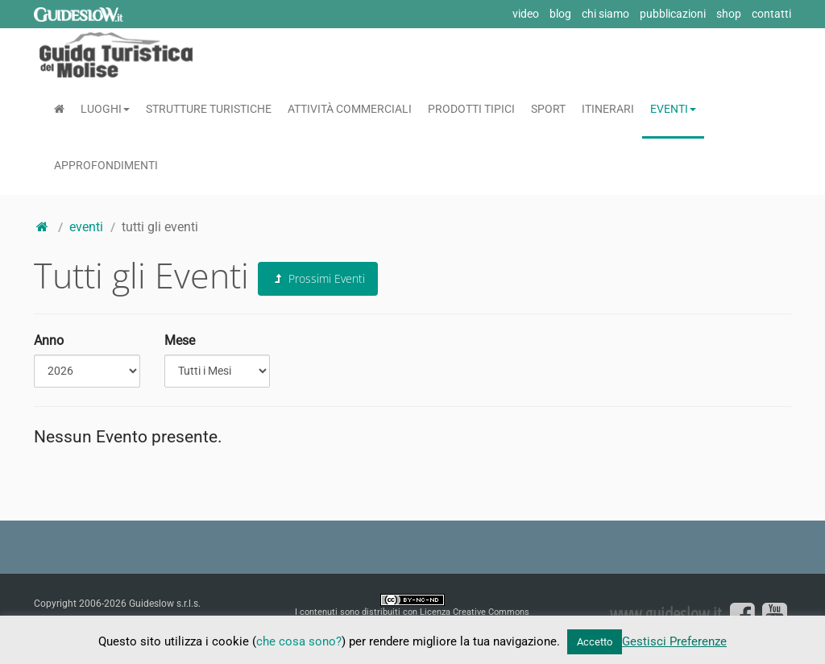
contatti (771, 14)
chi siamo (605, 14)
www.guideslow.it (665, 612)
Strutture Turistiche (209, 108)
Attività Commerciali (350, 108)
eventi (86, 226)
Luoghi (105, 108)
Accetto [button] (594, 642)
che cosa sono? (299, 641)
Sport (548, 108)
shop (728, 14)
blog (560, 14)
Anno (49, 340)
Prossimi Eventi (318, 278)
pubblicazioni (673, 14)
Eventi (673, 108)
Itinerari (608, 108)
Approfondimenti (106, 165)
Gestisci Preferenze (674, 641)
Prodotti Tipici (471, 108)
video (525, 14)
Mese (179, 340)
